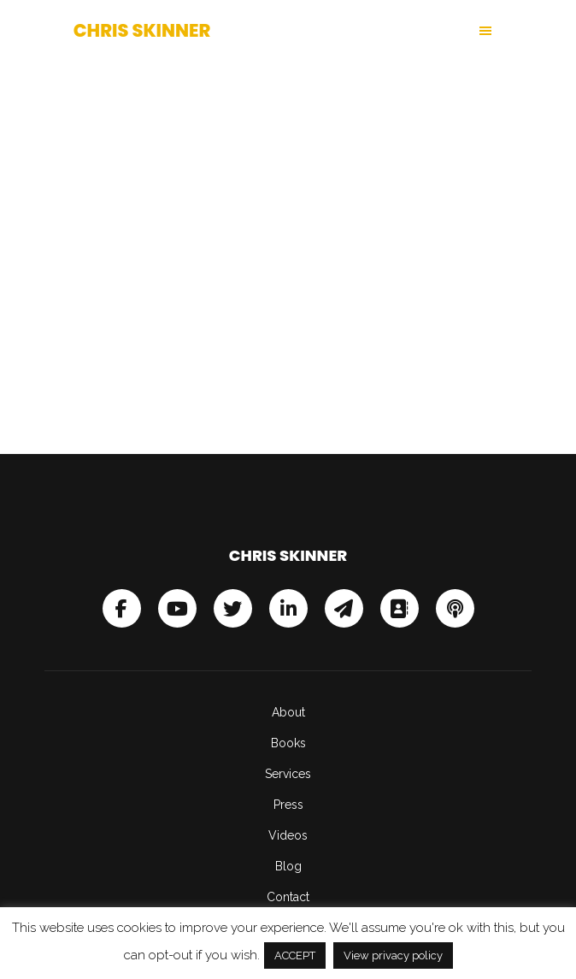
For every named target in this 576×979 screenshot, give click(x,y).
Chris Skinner (142, 30)
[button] (395, 30)
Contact (288, 897)
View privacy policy (393, 955)
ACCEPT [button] (294, 955)
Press (288, 804)
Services (288, 774)
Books (288, 743)
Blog (288, 866)
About (288, 712)
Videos (288, 835)
